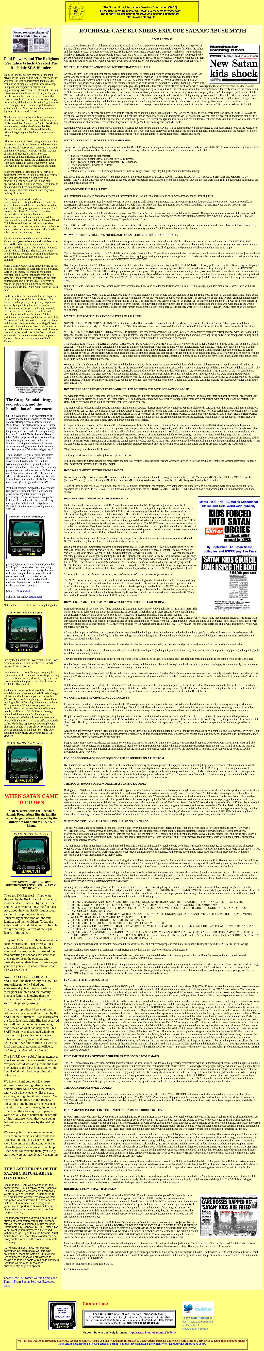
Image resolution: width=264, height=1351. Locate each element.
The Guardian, (22, 590)
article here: (35, 596)
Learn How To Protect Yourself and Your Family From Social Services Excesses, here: (30, 1281)
